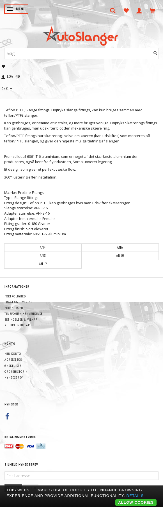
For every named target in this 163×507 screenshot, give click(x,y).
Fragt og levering (18, 302)
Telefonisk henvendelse (23, 313)
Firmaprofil (14, 308)
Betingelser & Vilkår (21, 319)
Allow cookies (136, 502)
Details (135, 496)
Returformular (17, 325)
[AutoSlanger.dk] (81, 34)
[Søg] (155, 53)
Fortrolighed (15, 296)
